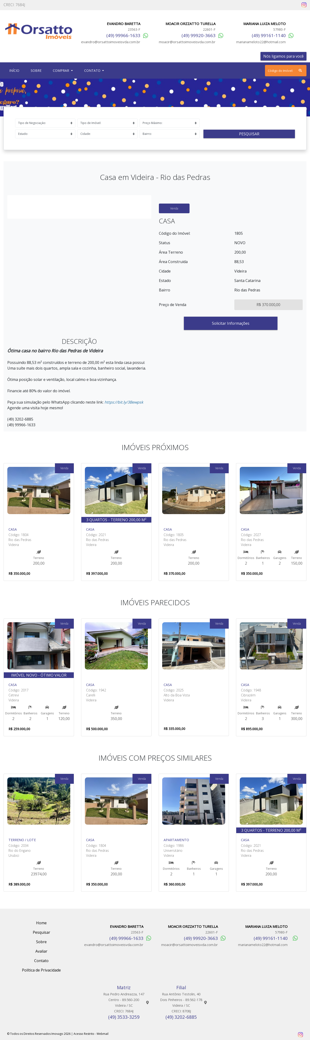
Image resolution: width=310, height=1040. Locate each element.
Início (15, 70)
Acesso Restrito (84, 1034)
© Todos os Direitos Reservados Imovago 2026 (38, 1034)
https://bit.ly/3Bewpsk (123, 402)
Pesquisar (249, 133)
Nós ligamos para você (283, 56)
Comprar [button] (61, 70)
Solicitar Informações (230, 323)
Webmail (102, 1034)
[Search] (285, 70)
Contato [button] (92, 70)
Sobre (37, 70)
